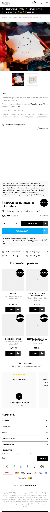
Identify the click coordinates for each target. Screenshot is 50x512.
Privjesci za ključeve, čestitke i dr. (30, 17)
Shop (25, 432)
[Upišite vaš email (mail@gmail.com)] (25, 458)
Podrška (25, 427)
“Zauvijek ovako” (37, 104)
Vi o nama (25, 364)
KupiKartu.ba (25, 444)
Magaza (4, 17)
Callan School (25, 438)
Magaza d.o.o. (25, 415)
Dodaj (14, 309)
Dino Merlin (13, 17)
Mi (19, 107)
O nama (25, 421)
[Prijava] (41, 3)
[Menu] (47, 3)
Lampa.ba (32, 485)
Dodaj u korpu (37, 223)
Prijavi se (42, 458)
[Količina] (10, 223)
